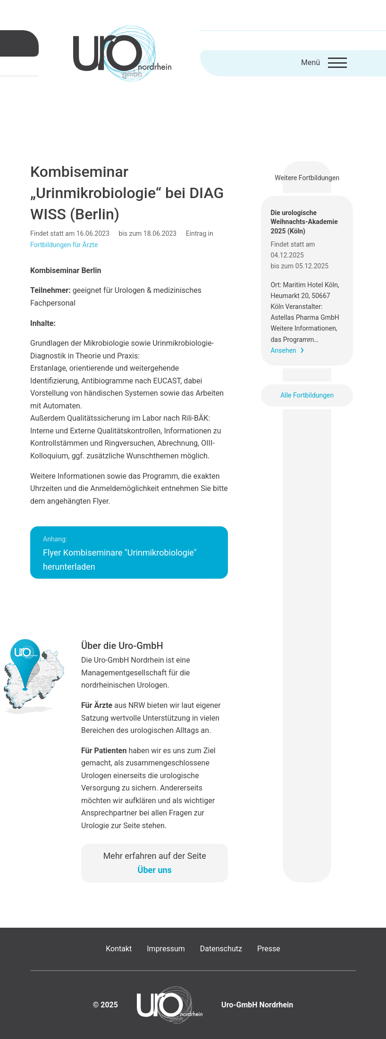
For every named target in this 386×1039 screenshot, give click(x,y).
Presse (268, 948)
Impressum (166, 948)
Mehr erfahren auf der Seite (154, 863)
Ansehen (283, 350)
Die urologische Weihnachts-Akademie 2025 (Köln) (303, 222)
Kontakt (119, 948)
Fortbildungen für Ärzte (64, 245)
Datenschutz (221, 948)
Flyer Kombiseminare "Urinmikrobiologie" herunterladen (120, 553)
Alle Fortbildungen (307, 395)
